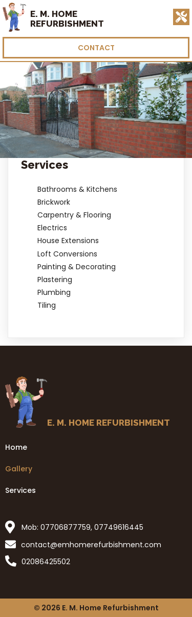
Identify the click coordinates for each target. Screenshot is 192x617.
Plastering (54, 279)
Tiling (46, 305)
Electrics (52, 228)
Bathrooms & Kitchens (77, 189)
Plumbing (54, 292)
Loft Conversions (67, 254)
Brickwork (53, 202)
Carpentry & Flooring (74, 215)
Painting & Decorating (76, 267)
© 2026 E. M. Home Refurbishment (96, 608)
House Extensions (68, 240)
